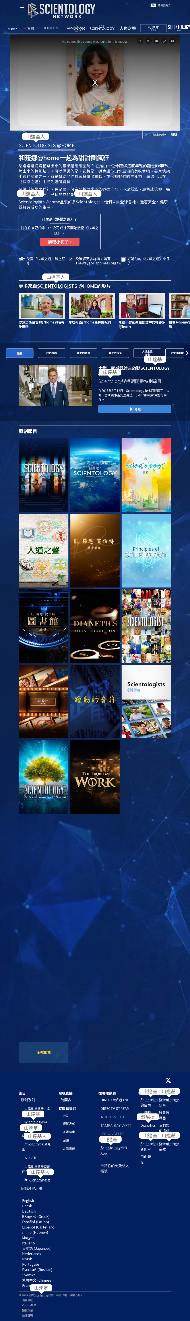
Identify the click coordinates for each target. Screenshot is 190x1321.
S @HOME (46, 145)
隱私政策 (27, 1310)
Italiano (28, 1243)
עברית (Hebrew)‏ (35, 1232)
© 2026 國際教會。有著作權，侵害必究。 (51, 1295)
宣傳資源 (69, 1148)
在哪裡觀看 (107, 1093)
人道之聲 (30, 1157)
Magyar (28, 1237)
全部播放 (44, 1052)
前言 (66, 1115)
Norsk (27, 1258)
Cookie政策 (29, 1305)
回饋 (66, 1140)
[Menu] (22, 9)
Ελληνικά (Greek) (36, 1216)
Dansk (27, 1205)
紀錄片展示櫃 (31, 1188)
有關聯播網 (67, 1108)
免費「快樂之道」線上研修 (45, 261)
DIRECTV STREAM (115, 1108)
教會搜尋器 (164, 1115)
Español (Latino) (35, 1221)
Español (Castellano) (39, 1227)
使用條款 (27, 1300)
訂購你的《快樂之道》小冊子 (148, 261)
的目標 (150, 1102)
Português (30, 1264)
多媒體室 (69, 1132)
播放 (135, 409)
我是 (37, 1180)
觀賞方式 (69, 1123)
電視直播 (65, 1093)
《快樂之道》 (38, 189)
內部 (36, 1122)
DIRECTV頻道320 (114, 1099)
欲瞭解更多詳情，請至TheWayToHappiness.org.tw (98, 261)
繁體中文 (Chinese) (37, 1280)
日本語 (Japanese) (37, 1248)
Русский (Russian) (37, 1269)
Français (28, 1285)
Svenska (28, 1274)
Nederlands (31, 1253)
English (28, 1200)
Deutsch (29, 1211)
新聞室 (150, 1146)
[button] (187, 353)
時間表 (66, 1099)
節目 (22, 1093)
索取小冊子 (59, 242)
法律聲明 (27, 1315)
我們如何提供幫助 (164, 1131)
